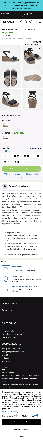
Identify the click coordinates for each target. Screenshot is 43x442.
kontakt (5, 355)
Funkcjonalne (8, 416)
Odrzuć (22, 437)
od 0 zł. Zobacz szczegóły (14, 14)
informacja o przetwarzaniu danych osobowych (21, 375)
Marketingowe (28, 416)
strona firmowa (8, 372)
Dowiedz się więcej (10, 411)
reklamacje (6, 358)
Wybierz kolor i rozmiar (19, 169)
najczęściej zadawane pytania (13, 352)
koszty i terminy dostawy (12, 334)
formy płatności (8, 331)
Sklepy (7, 310)
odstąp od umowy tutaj (11, 348)
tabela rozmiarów (9, 337)
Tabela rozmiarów (35, 148)
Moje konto (9, 304)
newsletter (6, 361)
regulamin (6, 328)
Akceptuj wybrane (21, 429)
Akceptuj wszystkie (21, 422)
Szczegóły (37, 44)
